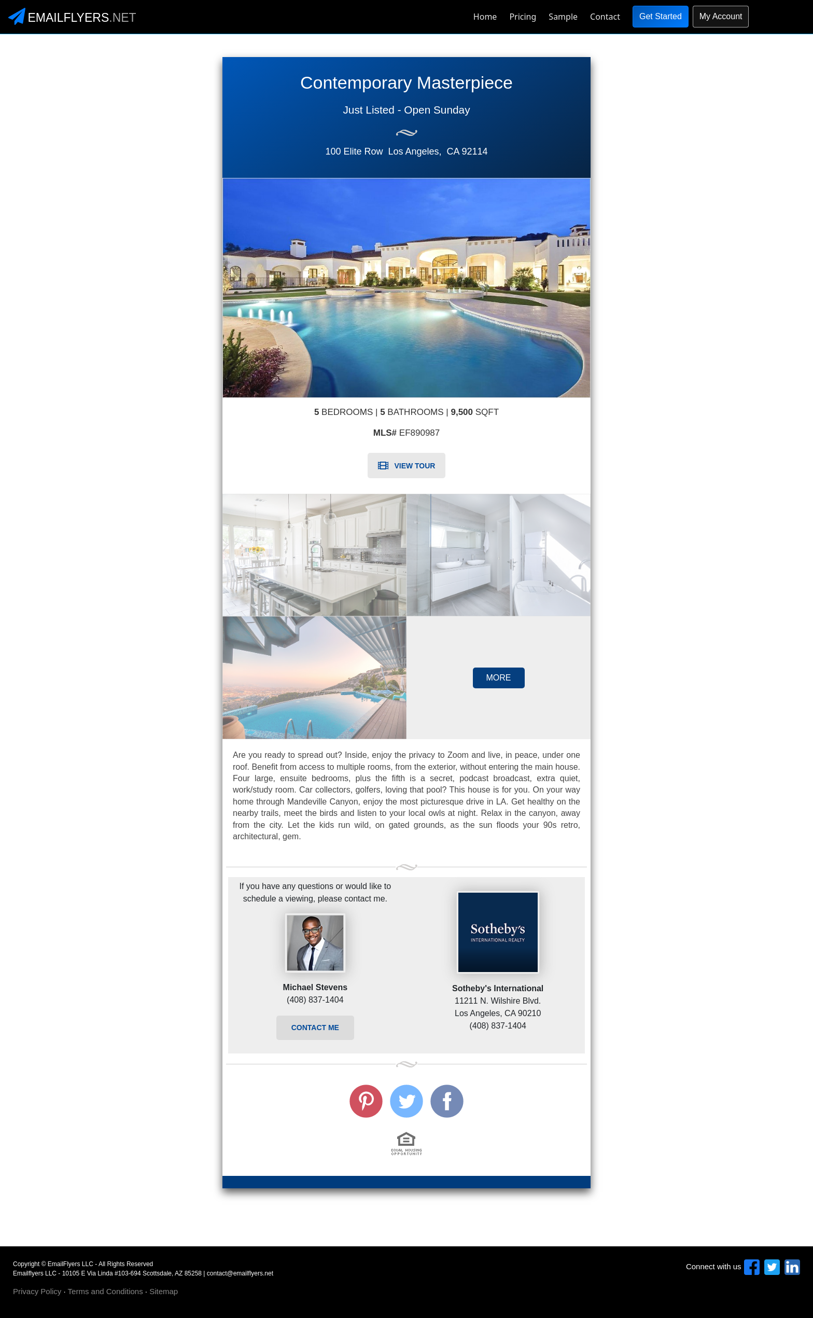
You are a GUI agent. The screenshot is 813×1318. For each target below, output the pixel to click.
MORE (498, 677)
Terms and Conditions (105, 1291)
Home (485, 16)
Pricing (522, 16)
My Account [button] (720, 16)
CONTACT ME (315, 1027)
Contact (605, 16)
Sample (563, 16)
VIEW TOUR (407, 466)
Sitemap (163, 1291)
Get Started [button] (660, 16)
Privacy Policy (37, 1291)
